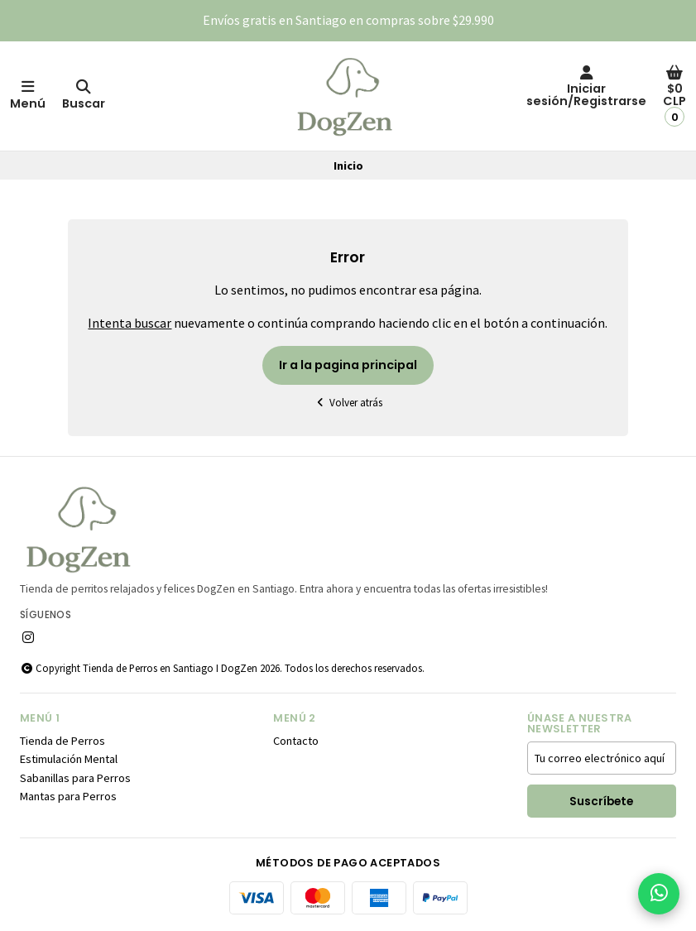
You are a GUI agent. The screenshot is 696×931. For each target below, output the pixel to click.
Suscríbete (601, 801)
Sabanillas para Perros (75, 778)
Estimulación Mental (69, 759)
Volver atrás (348, 403)
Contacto (296, 740)
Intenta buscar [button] (129, 322)
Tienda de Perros (62, 740)
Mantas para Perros (68, 796)
